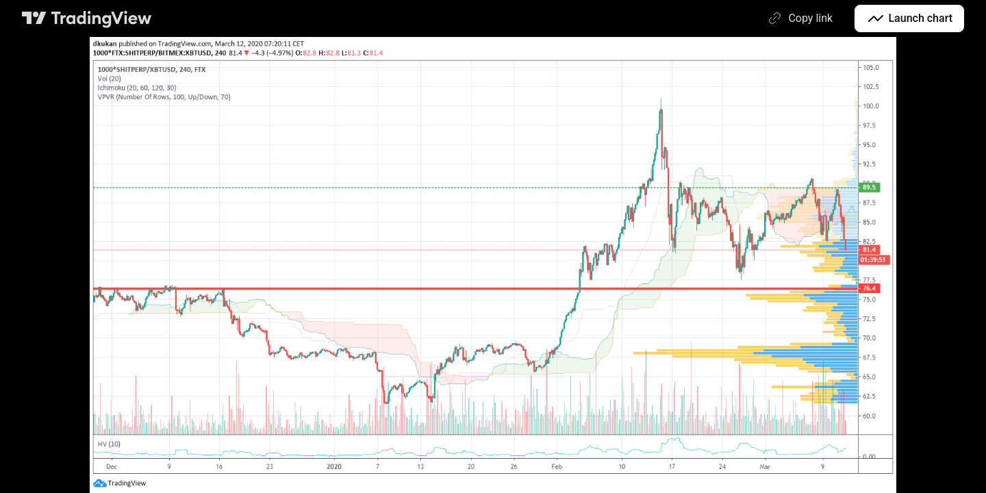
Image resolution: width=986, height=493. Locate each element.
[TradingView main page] (87, 18)
